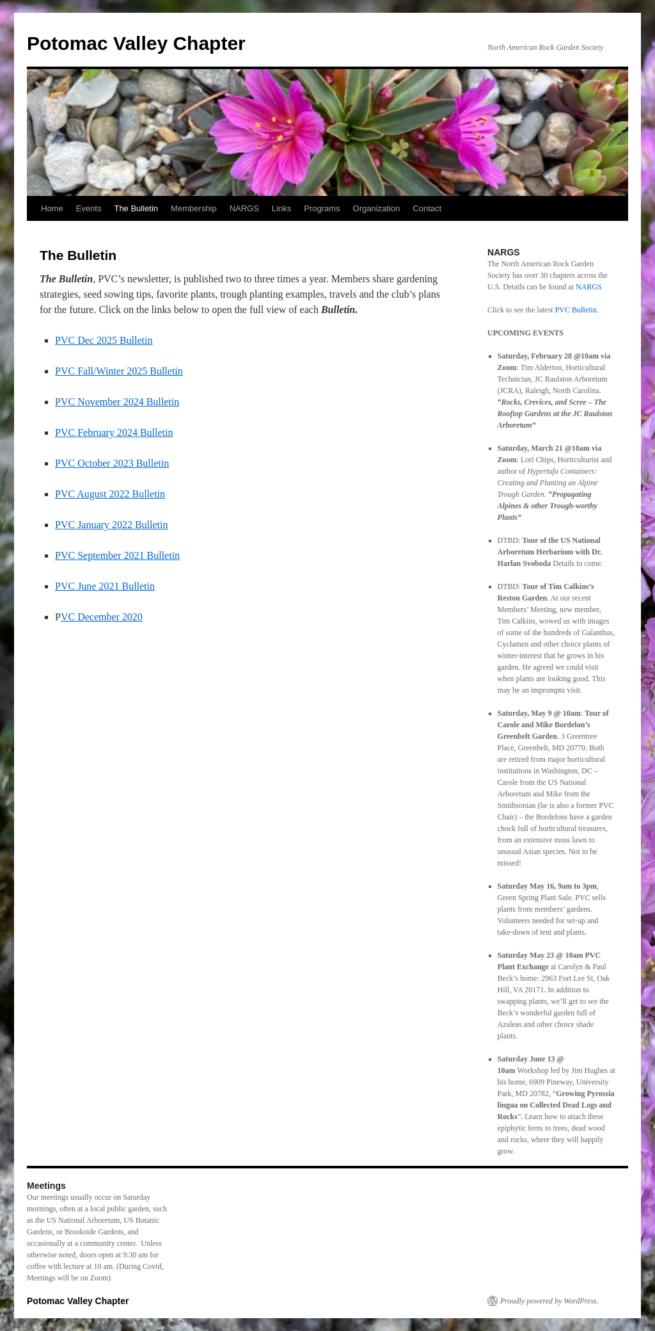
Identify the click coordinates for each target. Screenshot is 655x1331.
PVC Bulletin (576, 309)
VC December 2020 (102, 616)
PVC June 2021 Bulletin (105, 586)
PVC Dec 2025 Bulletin (103, 340)
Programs (322, 208)
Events (89, 208)
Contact (427, 208)
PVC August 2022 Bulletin (110, 493)
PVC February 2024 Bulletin (114, 432)
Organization (376, 208)
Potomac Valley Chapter (136, 43)
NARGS (244, 208)
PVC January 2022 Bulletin (111, 524)
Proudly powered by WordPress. (549, 1300)
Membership (194, 208)
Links (281, 208)
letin (171, 555)
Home (52, 208)
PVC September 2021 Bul (108, 555)
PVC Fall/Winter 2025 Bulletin (119, 371)
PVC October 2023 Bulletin (112, 463)
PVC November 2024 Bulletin (117, 401)
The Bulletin (136, 208)
